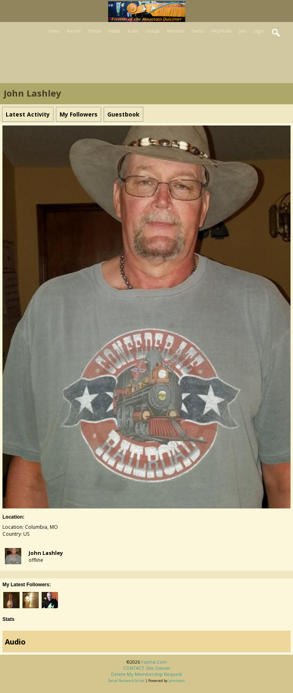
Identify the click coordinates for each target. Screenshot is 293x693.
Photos (94, 31)
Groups (153, 31)
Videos (114, 31)
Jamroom (177, 680)
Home (54, 31)
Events (197, 31)
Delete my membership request (146, 674)
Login (259, 31)
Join (242, 31)
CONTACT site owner (146, 668)
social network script (126, 680)
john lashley (46, 553)
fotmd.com (154, 662)
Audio (132, 31)
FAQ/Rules (221, 31)
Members (175, 31)
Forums (74, 31)
